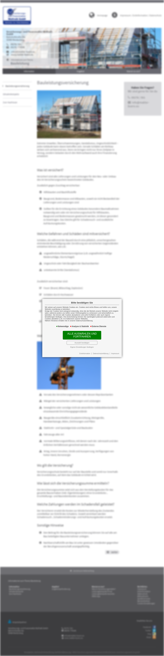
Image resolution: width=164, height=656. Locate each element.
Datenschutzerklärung (100, 353)
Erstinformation (84, 353)
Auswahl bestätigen (82, 343)
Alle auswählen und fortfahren (82, 335)
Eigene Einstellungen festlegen (82, 347)
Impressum (115, 353)
